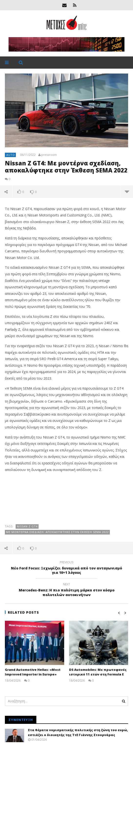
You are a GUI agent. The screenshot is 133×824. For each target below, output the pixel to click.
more (127, 191)
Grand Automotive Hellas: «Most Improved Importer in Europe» (33, 672)
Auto (10, 155)
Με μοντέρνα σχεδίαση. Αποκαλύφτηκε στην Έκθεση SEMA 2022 (57, 532)
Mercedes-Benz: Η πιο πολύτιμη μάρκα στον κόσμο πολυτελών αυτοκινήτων (66, 590)
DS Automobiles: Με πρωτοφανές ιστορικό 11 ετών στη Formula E (98, 672)
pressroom (49, 155)
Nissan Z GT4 (27, 526)
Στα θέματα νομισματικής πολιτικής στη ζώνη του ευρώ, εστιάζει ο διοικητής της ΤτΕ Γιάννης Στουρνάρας (78, 732)
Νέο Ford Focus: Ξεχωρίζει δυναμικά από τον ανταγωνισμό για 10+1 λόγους (66, 568)
